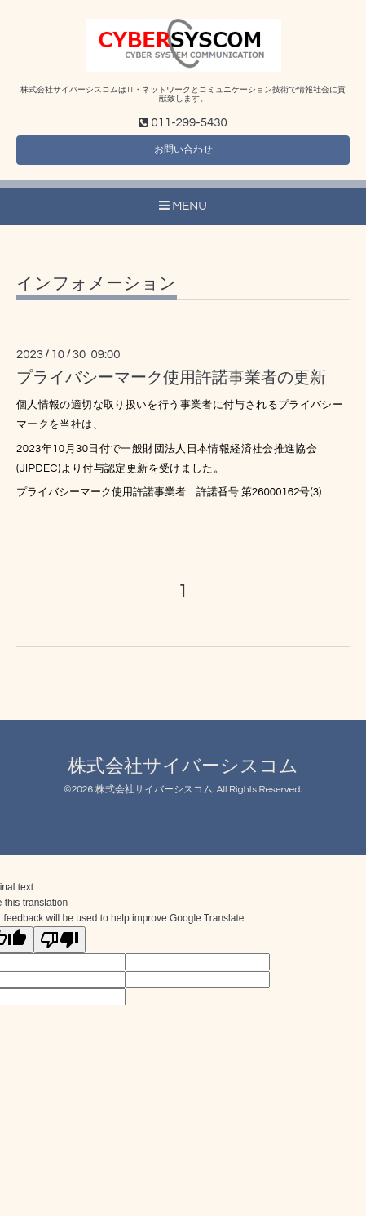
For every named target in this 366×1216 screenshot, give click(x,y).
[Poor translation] (59, 939)
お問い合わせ (183, 149)
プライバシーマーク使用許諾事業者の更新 (171, 378)
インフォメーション (96, 283)
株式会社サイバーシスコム (183, 766)
